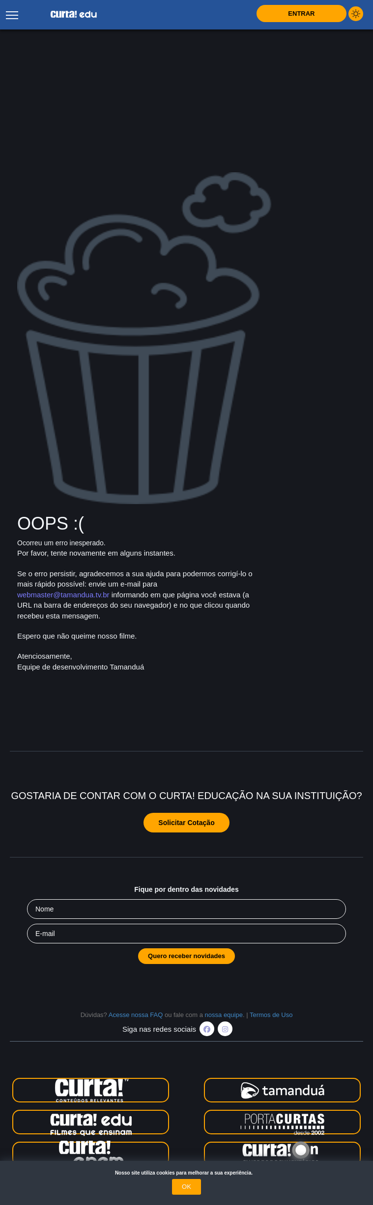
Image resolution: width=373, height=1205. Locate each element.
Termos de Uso (271, 1014)
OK (186, 1186)
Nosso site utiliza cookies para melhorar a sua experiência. (186, 1173)
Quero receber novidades (186, 956)
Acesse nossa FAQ (136, 1014)
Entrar (301, 13)
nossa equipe (224, 1014)
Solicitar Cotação (186, 823)
